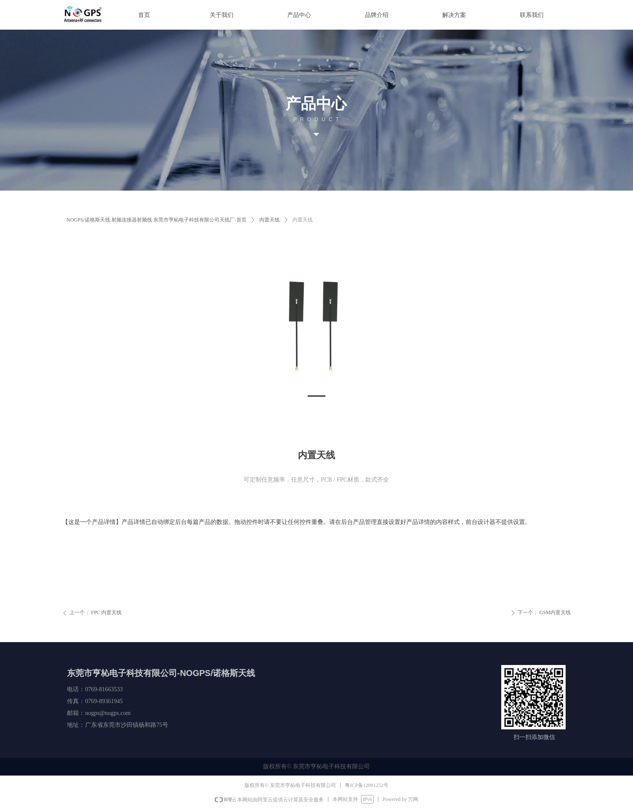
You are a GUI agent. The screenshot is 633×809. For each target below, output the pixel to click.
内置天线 (269, 220)
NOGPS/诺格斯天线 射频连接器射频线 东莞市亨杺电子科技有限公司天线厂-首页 (157, 220)
